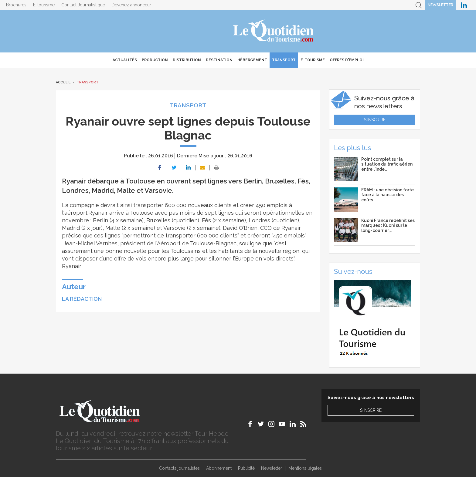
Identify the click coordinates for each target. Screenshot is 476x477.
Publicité (246, 468)
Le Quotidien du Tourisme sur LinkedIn (463, 5)
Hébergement (252, 60)
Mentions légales (305, 468)
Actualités (125, 60)
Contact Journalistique (83, 4)
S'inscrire (375, 119)
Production (155, 60)
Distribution (187, 60)
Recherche (418, 5)
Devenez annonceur (131, 4)
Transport (284, 60)
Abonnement (219, 468)
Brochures (16, 4)
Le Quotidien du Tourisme (273, 31)
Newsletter (440, 5)
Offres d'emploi (347, 60)
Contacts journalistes (179, 468)
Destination (219, 60)
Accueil (63, 82)
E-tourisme (44, 4)
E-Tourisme (313, 60)
